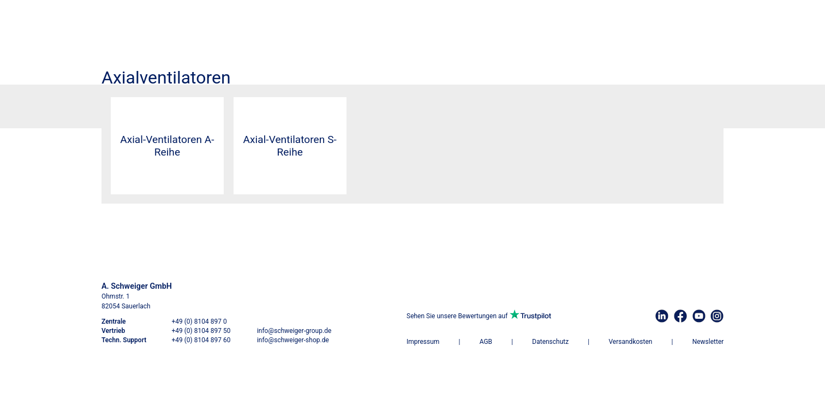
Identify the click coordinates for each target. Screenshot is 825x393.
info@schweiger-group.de (294, 331)
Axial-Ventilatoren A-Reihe (167, 145)
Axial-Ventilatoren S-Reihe (290, 145)
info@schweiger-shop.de (293, 340)
